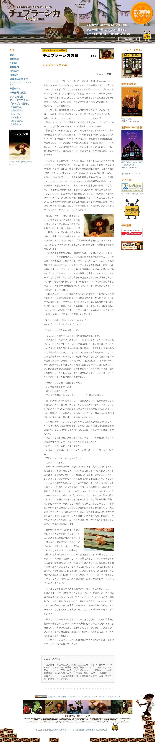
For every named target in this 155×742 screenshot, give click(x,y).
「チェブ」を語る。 (20, 103)
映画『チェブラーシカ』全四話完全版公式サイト (77, 22)
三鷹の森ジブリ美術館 (57, 697)
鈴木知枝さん (17, 117)
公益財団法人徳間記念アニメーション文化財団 (63, 730)
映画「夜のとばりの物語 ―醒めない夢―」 (132, 163)
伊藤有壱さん (17, 107)
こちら (141, 193)
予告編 (13, 63)
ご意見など (102, 730)
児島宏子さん (17, 110)
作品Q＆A (15, 88)
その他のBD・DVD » (130, 173)
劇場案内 (14, 67)
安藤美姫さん (17, 124)
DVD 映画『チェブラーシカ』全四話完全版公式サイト (133, 22)
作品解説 (14, 71)
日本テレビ (86, 697)
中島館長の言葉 (18, 92)
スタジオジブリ (74, 697)
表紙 (12, 55)
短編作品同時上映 (20, 82)
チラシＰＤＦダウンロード (21, 162)
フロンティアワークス (111, 697)
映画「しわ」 (127, 119)
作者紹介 (14, 75)
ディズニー (96, 697)
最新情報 (14, 59)
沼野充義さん (17, 121)
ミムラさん (16, 114)
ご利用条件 (91, 730)
